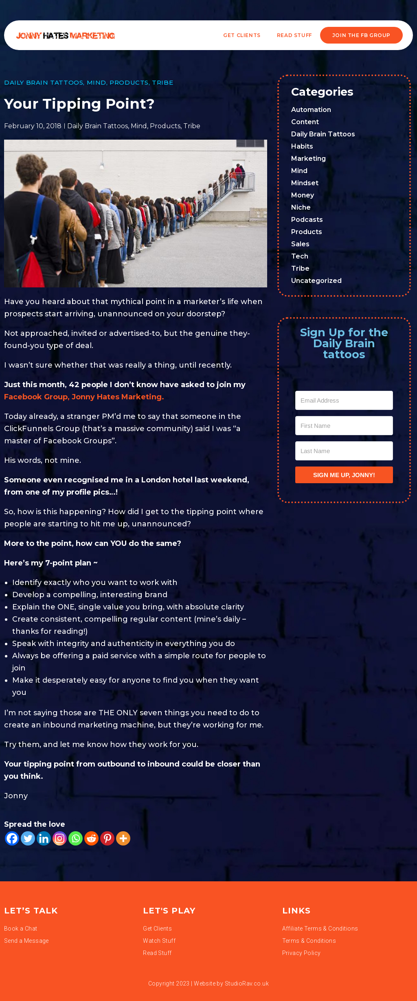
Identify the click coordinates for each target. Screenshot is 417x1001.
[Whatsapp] (75, 838)
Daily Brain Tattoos (43, 82)
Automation (311, 110)
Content (305, 122)
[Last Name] (344, 450)
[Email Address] (344, 400)
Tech (299, 256)
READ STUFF (294, 35)
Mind (96, 82)
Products (129, 82)
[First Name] (344, 425)
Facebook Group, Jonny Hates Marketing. (84, 396)
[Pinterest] (107, 838)
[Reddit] (91, 838)
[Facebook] (12, 838)
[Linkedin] (44, 838)
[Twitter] (28, 838)
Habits (302, 146)
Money (302, 195)
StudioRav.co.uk (247, 983)
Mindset (304, 183)
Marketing (308, 158)
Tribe (162, 82)
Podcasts (307, 219)
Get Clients (242, 35)
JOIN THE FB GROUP (361, 35)
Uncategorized (316, 281)
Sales (300, 244)
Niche (301, 207)
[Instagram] (60, 838)
